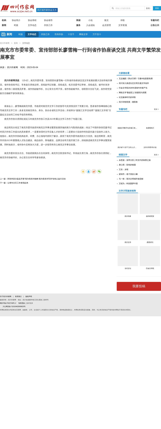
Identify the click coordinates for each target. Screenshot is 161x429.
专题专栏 (155, 20)
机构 (4, 20)
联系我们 (18, 409)
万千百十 (97, 34)
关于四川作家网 (6, 409)
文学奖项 (122, 25)
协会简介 (16, 20)
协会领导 (48, 20)
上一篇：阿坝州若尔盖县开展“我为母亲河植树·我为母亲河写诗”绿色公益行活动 (33, 398)
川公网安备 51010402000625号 (12, 419)
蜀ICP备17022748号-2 (8, 416)
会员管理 (106, 25)
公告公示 (155, 25)
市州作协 (58, 34)
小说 (90, 20)
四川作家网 (5, 43)
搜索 (157, 8)
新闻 (4, 25)
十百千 (71, 34)
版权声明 (28, 409)
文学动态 (32, 25)
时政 (16, 25)
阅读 (78, 20)
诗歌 (122, 20)
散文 (106, 20)
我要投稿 (138, 286)
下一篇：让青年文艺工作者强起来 (14, 402)
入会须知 (90, 25)
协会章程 (32, 20)
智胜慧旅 (21, 416)
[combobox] (148, 8)
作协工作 (48, 25)
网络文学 (83, 34)
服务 (78, 25)
